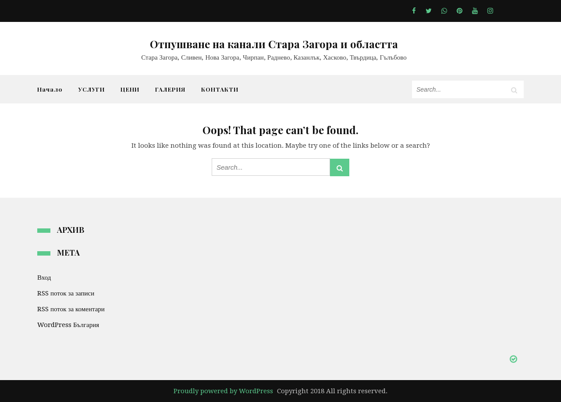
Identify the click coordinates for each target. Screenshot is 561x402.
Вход (44, 277)
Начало (50, 89)
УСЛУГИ (91, 89)
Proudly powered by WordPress (223, 391)
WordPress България (68, 325)
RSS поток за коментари (71, 309)
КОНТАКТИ (219, 89)
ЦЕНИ (130, 89)
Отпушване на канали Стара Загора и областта (274, 44)
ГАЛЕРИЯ (170, 89)
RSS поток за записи (65, 293)
